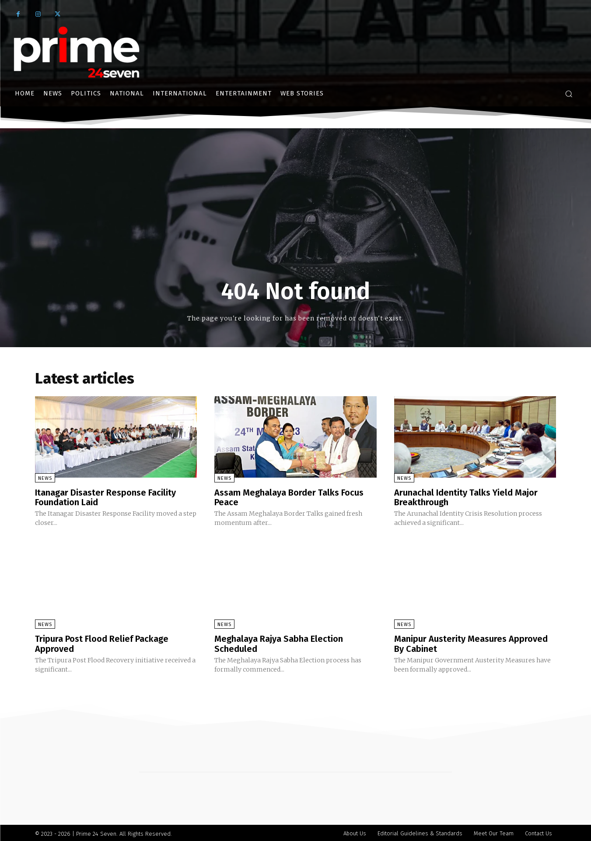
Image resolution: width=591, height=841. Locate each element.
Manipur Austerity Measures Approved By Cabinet (471, 643)
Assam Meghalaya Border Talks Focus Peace (289, 497)
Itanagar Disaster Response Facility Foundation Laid (105, 497)
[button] (569, 94)
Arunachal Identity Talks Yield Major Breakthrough (466, 497)
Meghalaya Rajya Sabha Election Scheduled (278, 643)
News (45, 478)
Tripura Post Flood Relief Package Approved (101, 643)
